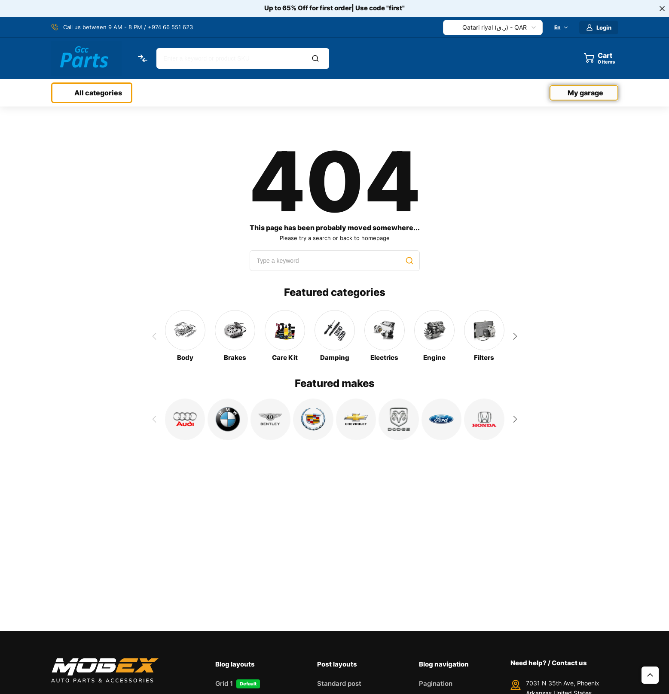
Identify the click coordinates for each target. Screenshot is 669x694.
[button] (515, 336)
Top (650, 675)
